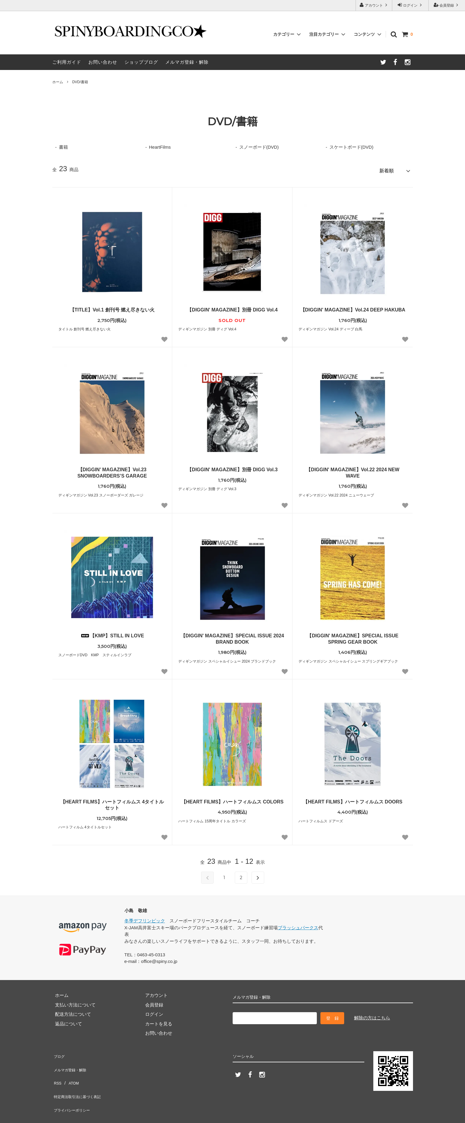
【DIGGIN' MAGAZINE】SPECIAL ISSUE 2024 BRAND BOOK (232, 636)
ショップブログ (141, 62)
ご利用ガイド (66, 62)
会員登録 (447, 5)
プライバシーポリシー (74, 1089)
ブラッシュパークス (298, 924)
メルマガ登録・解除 (187, 62)
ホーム (57, 82)
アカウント (374, 5)
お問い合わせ (102, 62)
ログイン (410, 5)
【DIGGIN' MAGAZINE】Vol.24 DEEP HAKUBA (352, 307)
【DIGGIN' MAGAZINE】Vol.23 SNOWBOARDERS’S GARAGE (112, 470)
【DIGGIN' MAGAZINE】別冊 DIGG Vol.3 (232, 466)
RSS (57, 1070)
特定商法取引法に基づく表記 (81, 1080)
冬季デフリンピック (144, 918)
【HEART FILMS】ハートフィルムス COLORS (232, 799)
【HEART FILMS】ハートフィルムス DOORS (352, 799)
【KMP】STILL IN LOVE (112, 633)
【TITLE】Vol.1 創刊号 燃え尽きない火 (112, 307)
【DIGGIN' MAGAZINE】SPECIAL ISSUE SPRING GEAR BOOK (352, 636)
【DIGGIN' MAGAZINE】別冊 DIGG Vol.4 (232, 307)
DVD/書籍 (80, 82)
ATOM (71, 1070)
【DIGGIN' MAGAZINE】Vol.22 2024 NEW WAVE (352, 470)
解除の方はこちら (372, 1015)
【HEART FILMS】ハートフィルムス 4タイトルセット (112, 802)
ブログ (59, 1052)
